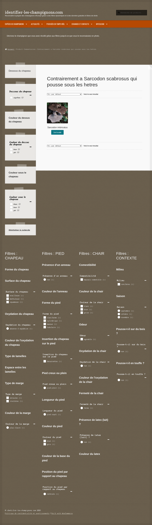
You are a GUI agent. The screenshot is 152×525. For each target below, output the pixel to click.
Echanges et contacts (80, 24)
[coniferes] (119, 284)
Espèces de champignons (14, 24)
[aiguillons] (11, 97)
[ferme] (81, 408)
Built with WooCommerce (62, 513)
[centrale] (44, 494)
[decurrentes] (44, 361)
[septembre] (119, 310)
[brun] (11, 149)
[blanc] (11, 204)
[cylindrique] (44, 320)
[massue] (44, 324)
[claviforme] (44, 317)
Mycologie (100, 24)
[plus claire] (7, 427)
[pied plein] (44, 388)
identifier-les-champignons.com (34, 12)
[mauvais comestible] (81, 279)
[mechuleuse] (7, 298)
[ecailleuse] (7, 295)
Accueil (11, 49)
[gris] (11, 152)
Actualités (35, 24)
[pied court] (44, 414)
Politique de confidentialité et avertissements (27, 513)
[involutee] (7, 401)
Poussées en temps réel (56, 24)
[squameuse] (7, 302)
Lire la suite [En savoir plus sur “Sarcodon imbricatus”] (57, 132)
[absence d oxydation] (7, 328)
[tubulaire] (44, 327)
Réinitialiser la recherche (19, 230)
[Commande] (64, 94)
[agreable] (81, 339)
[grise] (81, 312)
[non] (44, 279)
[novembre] (119, 317)
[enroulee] (7, 398)
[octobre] (119, 314)
